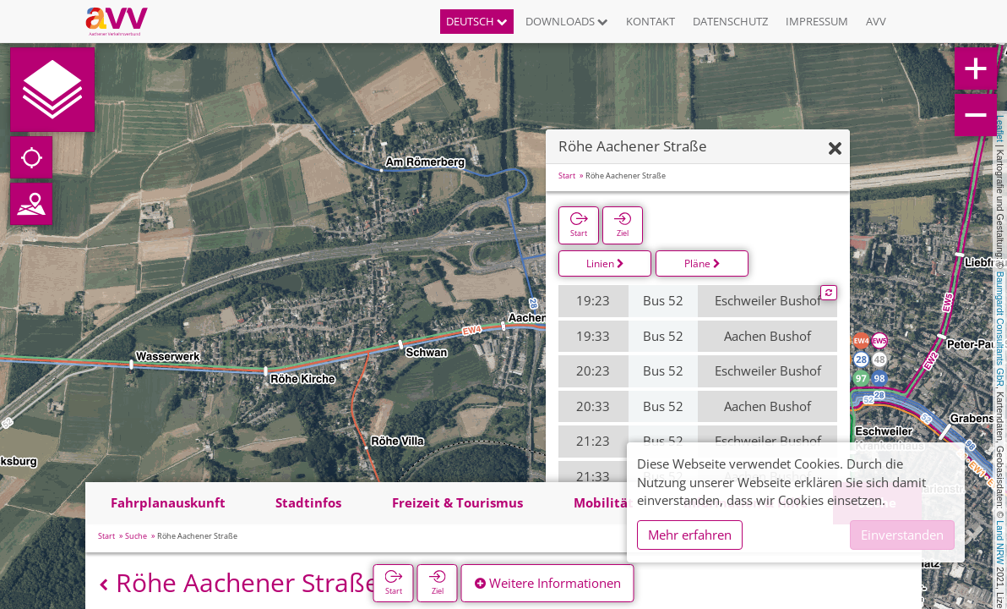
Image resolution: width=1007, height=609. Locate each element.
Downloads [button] (566, 21)
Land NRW (1000, 542)
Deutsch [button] (477, 21)
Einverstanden (902, 534)
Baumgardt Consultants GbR (1000, 329)
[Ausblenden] (835, 149)
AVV (876, 21)
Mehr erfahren (690, 534)
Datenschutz (730, 21)
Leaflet (1000, 128)
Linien (605, 263)
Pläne (702, 263)
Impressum (817, 21)
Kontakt (650, 21)
